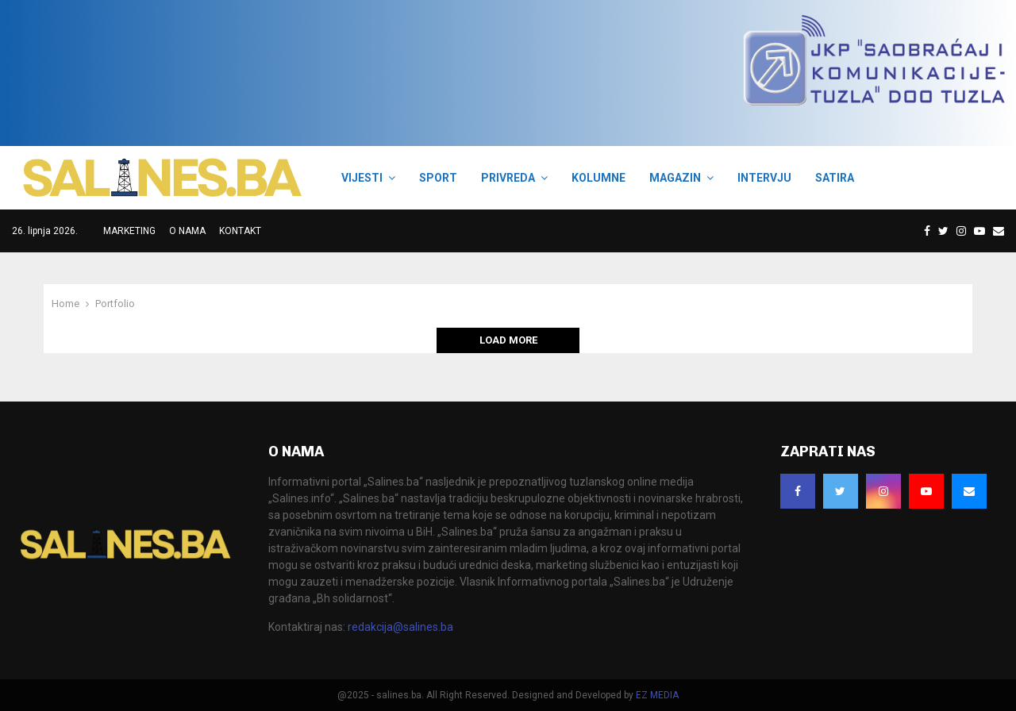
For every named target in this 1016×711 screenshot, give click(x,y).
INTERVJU (764, 177)
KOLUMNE (598, 177)
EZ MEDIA (657, 695)
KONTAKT (240, 230)
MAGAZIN (675, 177)
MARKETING (129, 230)
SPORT (438, 177)
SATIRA (834, 177)
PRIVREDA (508, 177)
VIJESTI (362, 177)
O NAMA (187, 230)
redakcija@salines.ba (400, 627)
